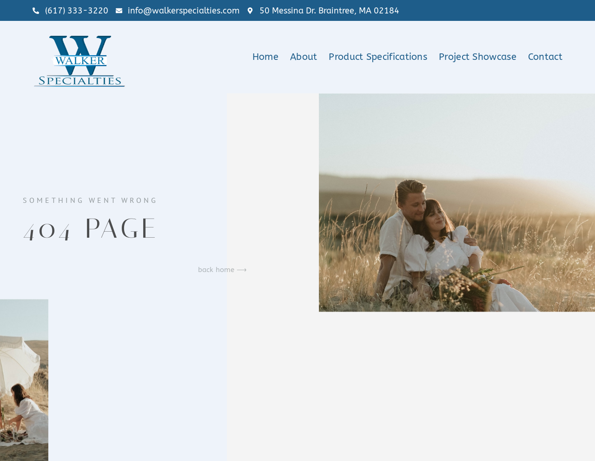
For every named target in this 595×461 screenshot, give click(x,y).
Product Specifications (378, 57)
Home (265, 57)
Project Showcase (477, 57)
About (303, 57)
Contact (545, 57)
